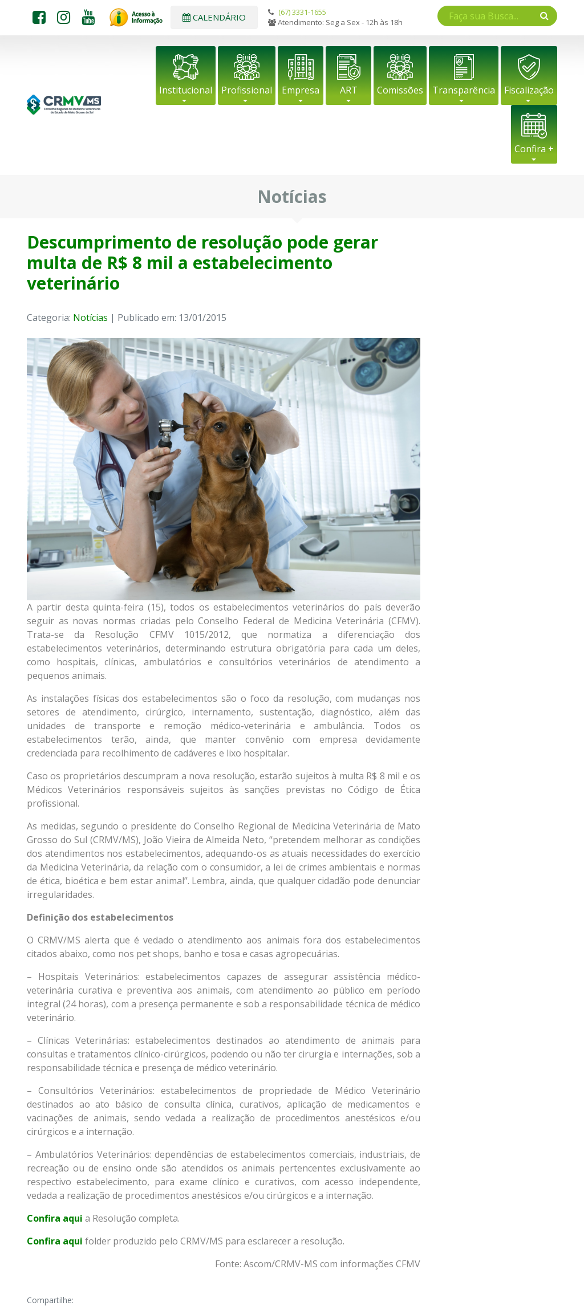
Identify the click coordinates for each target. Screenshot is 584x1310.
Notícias (90, 317)
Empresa (300, 90)
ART (349, 90)
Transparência (463, 90)
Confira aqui (55, 1241)
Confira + (534, 149)
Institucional (185, 90)
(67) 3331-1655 (302, 12)
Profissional (246, 90)
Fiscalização (529, 90)
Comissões (400, 90)
